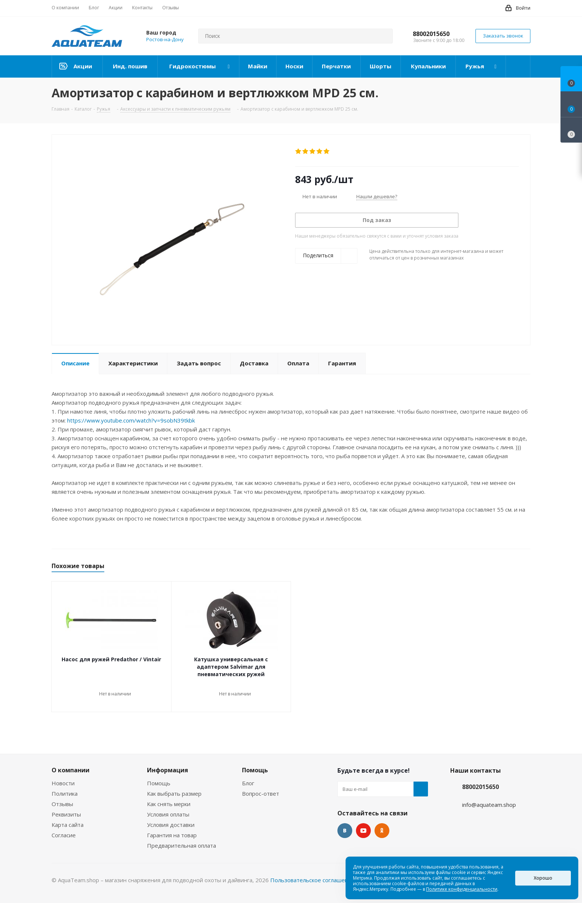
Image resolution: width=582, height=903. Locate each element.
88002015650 (431, 34)
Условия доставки (170, 824)
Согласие (64, 835)
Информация (167, 770)
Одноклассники (382, 830)
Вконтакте (344, 830)
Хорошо (543, 878)
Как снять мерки (168, 804)
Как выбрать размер (174, 793)
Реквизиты (66, 814)
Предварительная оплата (181, 845)
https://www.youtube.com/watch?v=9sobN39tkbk (131, 420)
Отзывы (62, 804)
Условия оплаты (168, 814)
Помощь (158, 783)
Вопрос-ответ (260, 793)
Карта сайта (68, 824)
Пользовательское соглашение (312, 880)
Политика (65, 793)
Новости (63, 783)
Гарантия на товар (172, 835)
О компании (70, 770)
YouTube (363, 830)
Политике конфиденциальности (461, 889)
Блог (248, 783)
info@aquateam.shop (489, 804)
